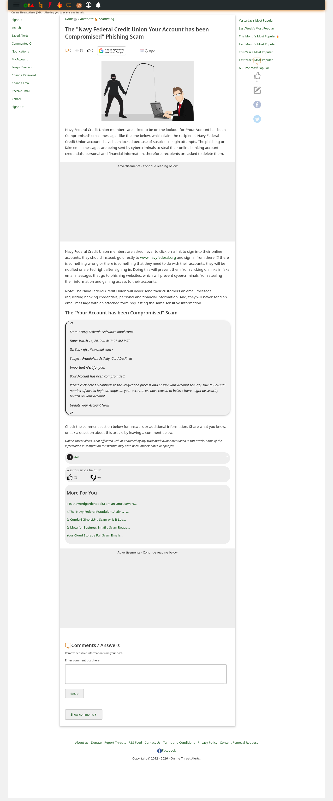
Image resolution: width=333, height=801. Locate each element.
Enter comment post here (82, 660)
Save (73, 457)
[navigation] (257, 76)
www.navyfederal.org (158, 257)
